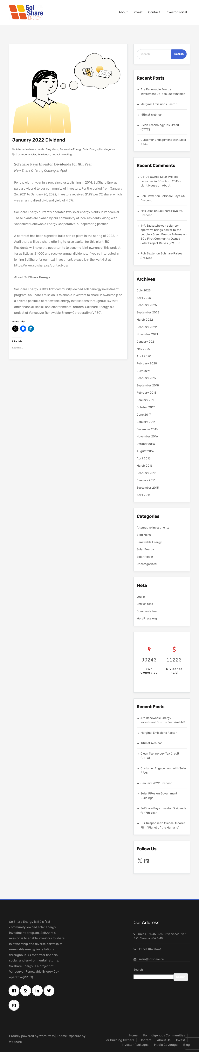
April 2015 (143, 495)
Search (138, 969)
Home (133, 1035)
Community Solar (26, 154)
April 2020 (144, 356)
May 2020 (143, 349)
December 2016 (147, 429)
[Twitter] (50, 991)
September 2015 (148, 487)
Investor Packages (135, 1045)
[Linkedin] (38, 991)
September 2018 (148, 385)
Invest (138, 12)
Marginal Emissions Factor (159, 104)
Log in (141, 596)
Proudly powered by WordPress (32, 1036)
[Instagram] (26, 991)
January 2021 (146, 341)
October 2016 (146, 444)
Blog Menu (52, 149)
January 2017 (146, 422)
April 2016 (143, 458)
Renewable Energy (70, 149)
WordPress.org (147, 618)
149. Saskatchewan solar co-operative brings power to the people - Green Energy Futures (161, 230)
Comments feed (147, 611)
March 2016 (144, 465)
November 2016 (147, 436)
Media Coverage (166, 1045)
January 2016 (146, 480)
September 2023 (148, 312)
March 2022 (145, 319)
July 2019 (143, 371)
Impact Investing (62, 154)
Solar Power (145, 557)
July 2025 (144, 290)
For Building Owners (119, 1040)
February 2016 (146, 473)
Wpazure (74, 1036)
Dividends (44, 154)
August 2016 (145, 451)
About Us (163, 1040)
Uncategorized (107, 149)
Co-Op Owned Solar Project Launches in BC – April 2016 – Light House (161, 181)
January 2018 (146, 400)
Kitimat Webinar (151, 114)
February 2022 (147, 327)
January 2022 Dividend (38, 140)
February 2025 (147, 305)
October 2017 (146, 407)
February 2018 (146, 392)
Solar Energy (90, 149)
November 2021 (147, 334)
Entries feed (145, 604)
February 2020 (147, 363)
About (123, 12)
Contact (154, 12)
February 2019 (146, 378)
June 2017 (144, 414)
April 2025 (144, 298)
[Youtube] (15, 1005)
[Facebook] (15, 991)
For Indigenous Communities (164, 1035)
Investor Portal (176, 12)
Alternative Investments (30, 149)
